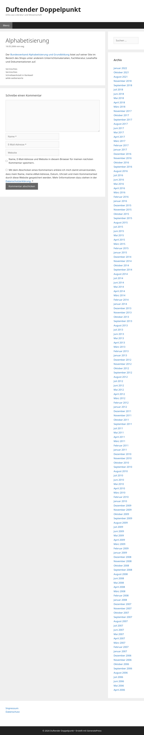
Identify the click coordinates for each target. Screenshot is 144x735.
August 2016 (121, 171)
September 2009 (123, 518)
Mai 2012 (119, 389)
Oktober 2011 (121, 419)
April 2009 (119, 539)
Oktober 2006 (121, 664)
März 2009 (119, 544)
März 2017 (119, 141)
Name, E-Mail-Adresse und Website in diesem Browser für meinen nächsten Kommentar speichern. (51, 160)
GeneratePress (94, 730)
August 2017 (121, 123)
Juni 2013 (119, 334)
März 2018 (119, 106)
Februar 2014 (121, 299)
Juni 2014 (119, 282)
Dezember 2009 (122, 505)
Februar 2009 (121, 548)
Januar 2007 (120, 651)
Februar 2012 (121, 402)
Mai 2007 (119, 634)
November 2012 (122, 364)
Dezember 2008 (122, 557)
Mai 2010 (119, 484)
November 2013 (122, 312)
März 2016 (119, 192)
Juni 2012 (119, 385)
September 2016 (123, 166)
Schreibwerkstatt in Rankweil (19, 75)
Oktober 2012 (121, 368)
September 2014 (123, 269)
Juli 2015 (118, 226)
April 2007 (119, 638)
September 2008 (123, 569)
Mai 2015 (119, 235)
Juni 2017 (119, 128)
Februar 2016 (121, 196)
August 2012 (121, 376)
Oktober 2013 (121, 316)
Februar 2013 (121, 351)
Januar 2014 (120, 304)
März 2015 (119, 243)
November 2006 (122, 659)
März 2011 (119, 441)
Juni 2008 (119, 578)
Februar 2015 (121, 248)
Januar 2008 (120, 599)
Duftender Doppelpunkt (43, 9)
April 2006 (119, 689)
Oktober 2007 (121, 612)
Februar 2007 (121, 647)
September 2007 (123, 617)
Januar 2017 (120, 149)
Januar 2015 (120, 252)
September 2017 (123, 119)
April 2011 (119, 436)
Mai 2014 (119, 286)
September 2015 (123, 218)
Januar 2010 (120, 501)
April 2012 (119, 394)
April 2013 (119, 342)
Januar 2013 (120, 355)
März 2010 (119, 492)
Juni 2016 (119, 179)
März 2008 (119, 591)
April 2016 (119, 188)
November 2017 (122, 111)
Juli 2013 (118, 329)
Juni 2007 (119, 629)
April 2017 (119, 136)
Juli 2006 (118, 677)
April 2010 (119, 488)
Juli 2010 (118, 475)
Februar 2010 (121, 497)
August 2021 (121, 76)
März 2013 (119, 346)
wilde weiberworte (14, 78)
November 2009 (122, 509)
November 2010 (122, 458)
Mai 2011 (119, 432)
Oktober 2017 (121, 115)
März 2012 (119, 398)
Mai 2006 (119, 685)
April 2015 (119, 239)
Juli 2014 (118, 278)
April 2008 (119, 587)
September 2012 (123, 372)
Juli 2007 (118, 625)
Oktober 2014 (121, 265)
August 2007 (121, 621)
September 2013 (123, 321)
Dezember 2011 (122, 411)
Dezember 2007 (122, 604)
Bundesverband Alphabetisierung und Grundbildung (39, 54)
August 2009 (121, 522)
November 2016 (122, 158)
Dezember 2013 (122, 308)
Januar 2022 (120, 68)
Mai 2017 (119, 132)
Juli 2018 (118, 89)
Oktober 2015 (121, 214)
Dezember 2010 (122, 454)
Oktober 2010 (121, 462)
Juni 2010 (119, 479)
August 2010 (121, 471)
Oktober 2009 (121, 514)
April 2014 (119, 291)
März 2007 (119, 642)
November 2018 (122, 81)
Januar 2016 (120, 201)
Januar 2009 (120, 552)
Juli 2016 (118, 175)
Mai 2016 (119, 183)
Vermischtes (11, 69)
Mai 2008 (119, 582)
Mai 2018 (119, 98)
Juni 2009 (119, 531)
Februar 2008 (121, 595)
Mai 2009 (119, 535)
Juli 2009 (118, 526)
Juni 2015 (119, 231)
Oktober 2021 (121, 72)
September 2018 (123, 85)
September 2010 (123, 466)
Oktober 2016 (121, 162)
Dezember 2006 (122, 655)
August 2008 (121, 574)
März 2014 (119, 295)
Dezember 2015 (122, 205)
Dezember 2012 (122, 359)
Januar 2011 (120, 449)
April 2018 (119, 102)
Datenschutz (13, 711)
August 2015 (121, 222)
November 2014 (122, 261)
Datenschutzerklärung (18, 181)
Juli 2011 (118, 428)
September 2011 (123, 424)
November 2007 (122, 608)
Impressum (12, 708)
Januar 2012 (120, 406)
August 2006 (121, 672)
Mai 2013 (119, 338)
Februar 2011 (121, 445)
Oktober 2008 (121, 565)
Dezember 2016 (122, 153)
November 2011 (122, 415)
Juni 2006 (119, 681)
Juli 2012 (118, 381)
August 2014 (121, 274)
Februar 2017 (121, 145)
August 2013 (121, 325)
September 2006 (123, 668)
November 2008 (122, 561)
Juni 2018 (119, 93)
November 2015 (122, 209)
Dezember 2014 (122, 256)
